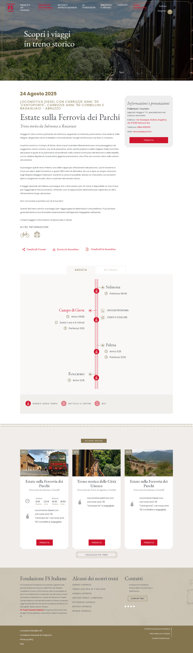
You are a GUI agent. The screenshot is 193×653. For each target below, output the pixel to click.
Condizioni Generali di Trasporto (36, 635)
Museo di (45, 6)
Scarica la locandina (65, 249)
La (89, 6)
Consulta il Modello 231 (31, 630)
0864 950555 (144, 127)
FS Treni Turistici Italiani (32, 610)
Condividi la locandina (100, 249)
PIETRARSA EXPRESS (83, 602)
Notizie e (68, 6)
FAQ (22, 643)
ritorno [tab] (111, 270)
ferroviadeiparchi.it (142, 131)
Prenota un (26, 7)
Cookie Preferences (161, 638)
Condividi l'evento (34, 249)
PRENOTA (149, 140)
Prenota (44, 542)
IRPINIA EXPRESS (81, 610)
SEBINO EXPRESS (81, 584)
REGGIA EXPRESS (82, 606)
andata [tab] (81, 270)
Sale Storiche (140, 6)
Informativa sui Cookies (160, 633)
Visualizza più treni (96, 554)
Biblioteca (107, 6)
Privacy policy (26, 639)
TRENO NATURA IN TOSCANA (89, 589)
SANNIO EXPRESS (82, 593)
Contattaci (137, 598)
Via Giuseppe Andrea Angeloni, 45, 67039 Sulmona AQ (147, 121)
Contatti (122, 5)
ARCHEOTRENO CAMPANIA (87, 597)
